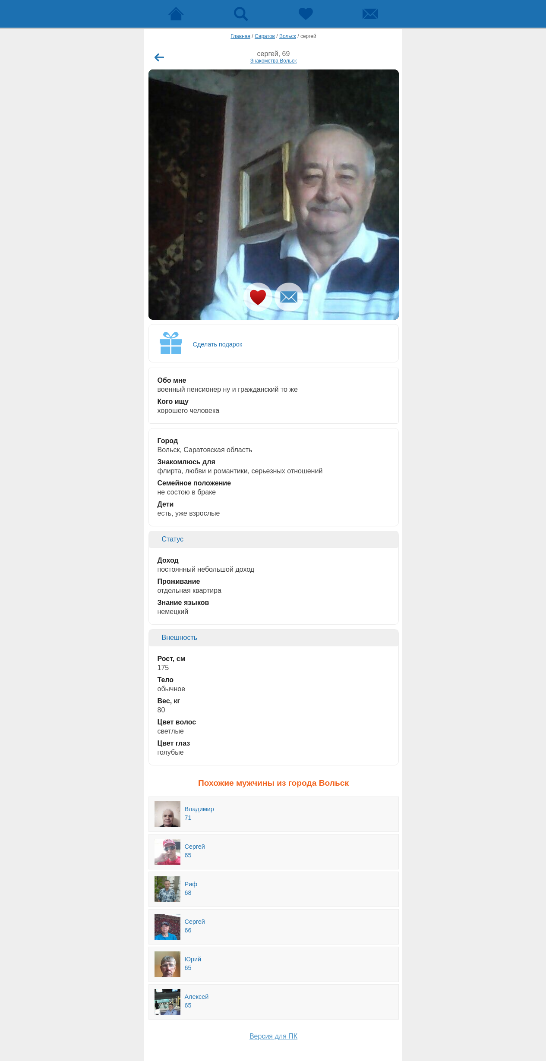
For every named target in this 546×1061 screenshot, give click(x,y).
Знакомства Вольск (273, 61)
